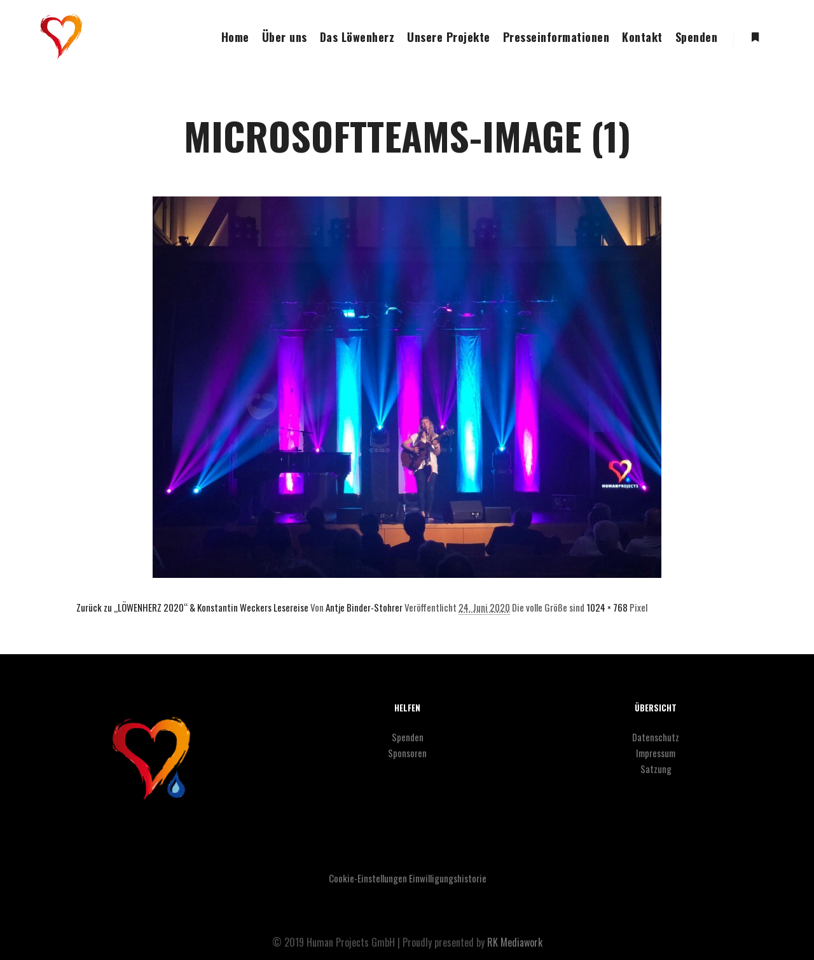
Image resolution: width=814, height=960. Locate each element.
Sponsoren (407, 753)
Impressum (655, 753)
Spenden (408, 737)
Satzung (656, 769)
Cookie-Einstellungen (368, 878)
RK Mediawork (514, 942)
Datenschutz (655, 737)
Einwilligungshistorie (447, 878)
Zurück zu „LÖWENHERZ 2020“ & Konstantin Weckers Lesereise (192, 607)
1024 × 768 (607, 607)
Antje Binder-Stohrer (364, 607)
